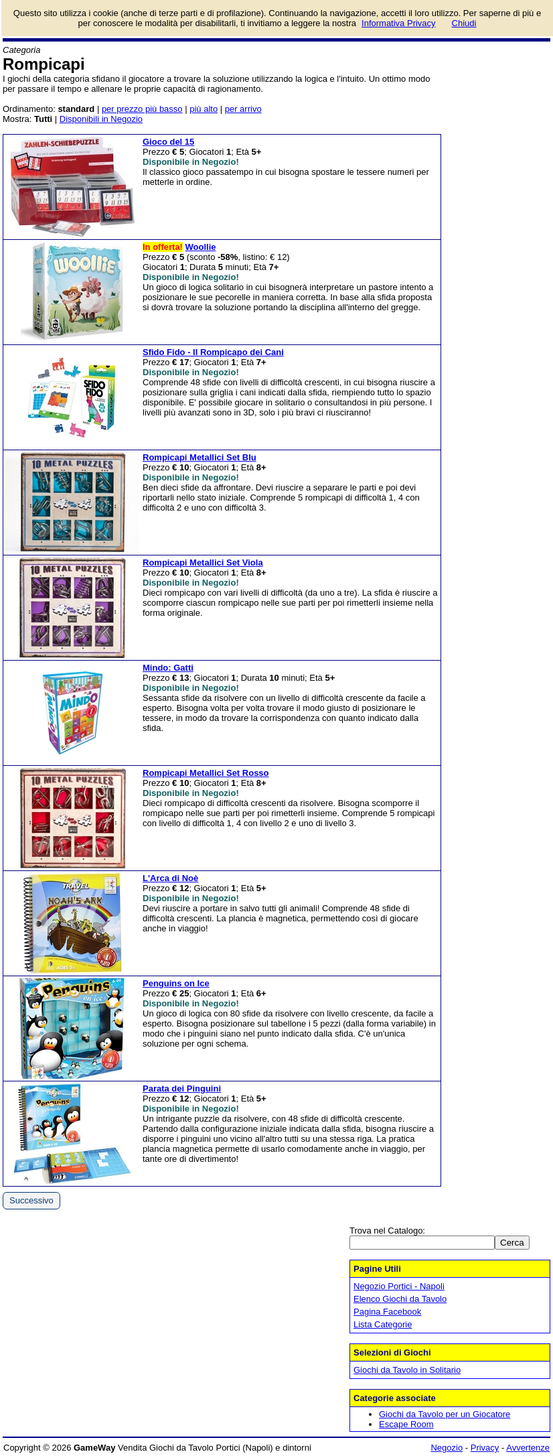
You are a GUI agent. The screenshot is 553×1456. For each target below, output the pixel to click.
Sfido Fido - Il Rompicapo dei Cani (213, 352)
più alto (203, 109)
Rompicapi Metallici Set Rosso (206, 773)
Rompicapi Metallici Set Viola (203, 562)
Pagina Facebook (387, 1312)
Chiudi (464, 23)
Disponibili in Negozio (101, 119)
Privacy (485, 1448)
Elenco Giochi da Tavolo (400, 1299)
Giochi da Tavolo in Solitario (407, 1370)
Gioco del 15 (168, 142)
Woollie (200, 247)
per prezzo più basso (142, 109)
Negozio (446, 1448)
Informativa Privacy (399, 23)
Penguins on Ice (176, 983)
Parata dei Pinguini (182, 1088)
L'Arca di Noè (170, 878)
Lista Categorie (382, 1324)
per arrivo (243, 109)
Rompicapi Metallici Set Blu (199, 457)
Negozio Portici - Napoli (399, 1286)
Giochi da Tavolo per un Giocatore (444, 1414)
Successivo (31, 1200)
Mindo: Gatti (168, 668)
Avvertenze (528, 1448)
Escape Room (406, 1424)
